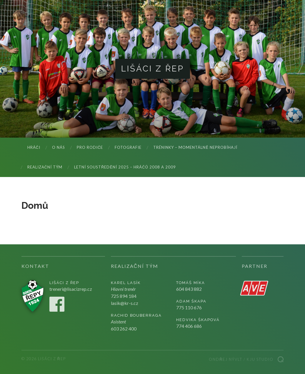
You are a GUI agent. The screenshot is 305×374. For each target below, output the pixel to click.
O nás (58, 147)
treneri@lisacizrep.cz (70, 289)
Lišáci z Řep (152, 69)
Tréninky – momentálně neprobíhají (195, 147)
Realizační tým (44, 167)
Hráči (33, 147)
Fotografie (128, 147)
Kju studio (260, 359)
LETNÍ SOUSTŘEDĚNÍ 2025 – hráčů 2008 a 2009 (125, 167)
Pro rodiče (90, 147)
